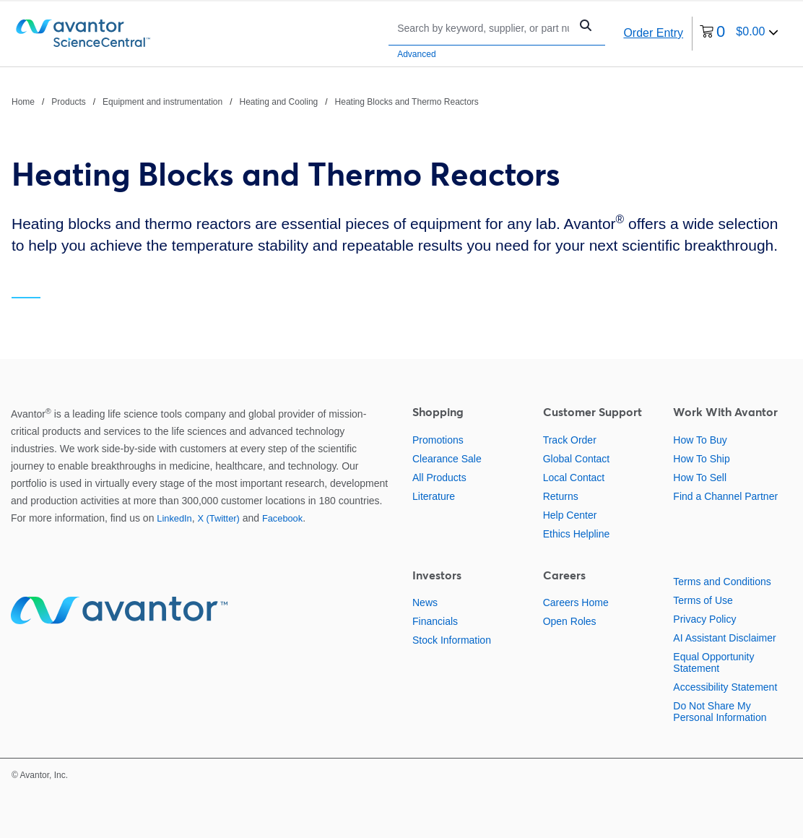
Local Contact (574, 477)
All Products (439, 477)
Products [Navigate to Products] (68, 102)
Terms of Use (702, 600)
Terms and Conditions (722, 581)
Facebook (282, 518)
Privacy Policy (704, 619)
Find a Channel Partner (725, 496)
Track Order (569, 440)
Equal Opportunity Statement (713, 662)
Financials (435, 621)
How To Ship (701, 459)
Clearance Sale (447, 459)
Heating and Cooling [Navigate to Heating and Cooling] (279, 102)
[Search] (483, 27)
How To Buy (699, 440)
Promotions (438, 440)
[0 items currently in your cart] (739, 34)
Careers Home (576, 602)
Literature (433, 496)
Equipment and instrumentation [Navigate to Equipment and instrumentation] (162, 102)
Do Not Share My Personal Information (719, 711)
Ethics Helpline (576, 534)
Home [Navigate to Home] (23, 102)
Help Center (570, 515)
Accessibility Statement (725, 687)
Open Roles (569, 621)
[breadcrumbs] (245, 101)
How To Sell (699, 477)
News (425, 602)
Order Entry (653, 33)
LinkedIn (174, 518)
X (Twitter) (218, 518)
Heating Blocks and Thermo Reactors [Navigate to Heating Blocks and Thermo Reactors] (407, 102)
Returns (560, 496)
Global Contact (576, 459)
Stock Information (451, 640)
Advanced (416, 54)
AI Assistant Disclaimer (724, 638)
